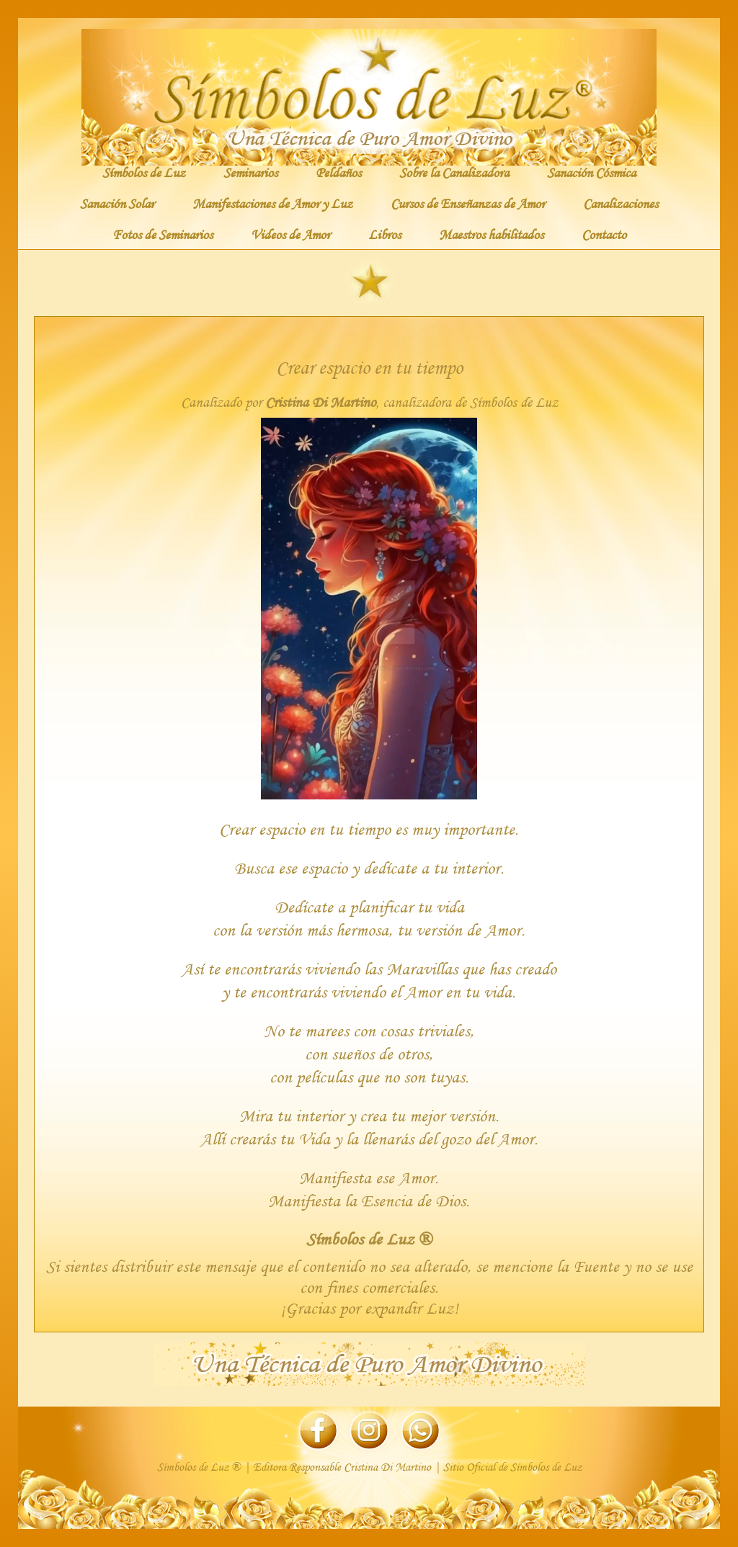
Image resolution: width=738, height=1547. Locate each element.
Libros (384, 234)
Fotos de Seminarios (162, 234)
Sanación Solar (117, 203)
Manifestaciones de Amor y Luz (272, 203)
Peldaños (338, 172)
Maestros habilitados (491, 234)
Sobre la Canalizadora (454, 172)
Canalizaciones (620, 203)
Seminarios (250, 172)
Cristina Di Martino (320, 402)
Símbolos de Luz (143, 172)
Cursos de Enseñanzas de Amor (468, 203)
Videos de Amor (290, 234)
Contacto (604, 234)
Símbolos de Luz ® (369, 1238)
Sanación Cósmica (591, 172)
